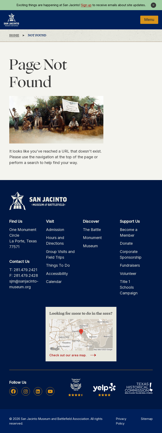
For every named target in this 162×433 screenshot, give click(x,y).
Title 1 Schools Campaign (129, 287)
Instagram (25, 391)
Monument (92, 237)
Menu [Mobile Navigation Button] (149, 19)
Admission (55, 229)
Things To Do (58, 265)
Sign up (86, 5)
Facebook (13, 391)
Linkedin (38, 391)
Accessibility (57, 273)
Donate (126, 243)
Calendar (54, 281)
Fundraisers (130, 265)
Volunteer (128, 273)
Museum (90, 246)
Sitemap (147, 419)
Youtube (50, 391)
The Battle (92, 229)
